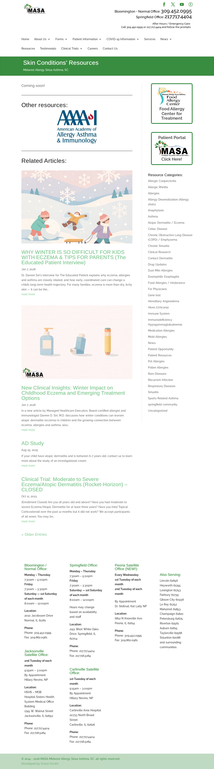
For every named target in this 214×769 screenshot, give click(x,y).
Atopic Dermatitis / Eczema (166, 222)
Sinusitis (153, 392)
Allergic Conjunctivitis (162, 181)
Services (149, 39)
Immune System (159, 313)
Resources (28, 48)
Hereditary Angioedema (163, 301)
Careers (93, 48)
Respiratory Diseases (161, 386)
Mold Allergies (157, 336)
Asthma (153, 216)
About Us (40, 39)
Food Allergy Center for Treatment (171, 113)
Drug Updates (157, 264)
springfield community (162, 404)
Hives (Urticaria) (158, 307)
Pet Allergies (156, 361)
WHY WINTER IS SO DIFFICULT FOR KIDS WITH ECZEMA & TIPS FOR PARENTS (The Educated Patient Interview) (73, 257)
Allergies (153, 193)
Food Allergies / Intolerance (166, 282)
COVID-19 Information (121, 39)
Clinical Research (159, 252)
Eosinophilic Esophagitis (163, 276)
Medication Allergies (161, 330)
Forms (59, 39)
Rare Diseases (157, 373)
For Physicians (157, 289)
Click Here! (171, 159)
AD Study (32, 443)
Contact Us (110, 48)
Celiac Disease (157, 229)
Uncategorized (157, 410)
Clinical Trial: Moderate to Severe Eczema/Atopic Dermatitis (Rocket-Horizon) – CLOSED (74, 484)
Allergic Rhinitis (158, 187)
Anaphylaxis (156, 210)
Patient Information (85, 39)
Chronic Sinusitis (158, 245)
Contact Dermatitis (160, 258)
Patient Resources (160, 355)
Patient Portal (172, 137)
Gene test (154, 295)
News (164, 39)
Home (25, 39)
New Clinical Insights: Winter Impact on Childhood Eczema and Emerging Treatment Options (73, 393)
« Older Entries (34, 534)
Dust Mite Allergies (160, 270)
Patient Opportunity (161, 349)
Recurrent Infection (160, 380)
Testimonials (48, 48)
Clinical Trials (70, 48)
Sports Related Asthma (163, 398)
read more (28, 294)
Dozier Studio (50, 763)
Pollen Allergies (158, 367)
